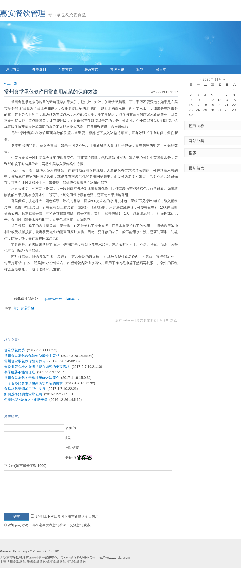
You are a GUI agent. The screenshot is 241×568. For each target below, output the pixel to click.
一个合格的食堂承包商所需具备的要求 (33, 383)
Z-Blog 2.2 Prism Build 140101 (38, 551)
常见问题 (117, 69)
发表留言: (11, 417)
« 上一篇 (10, 83)
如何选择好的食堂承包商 (23, 394)
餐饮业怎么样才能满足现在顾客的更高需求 (37, 367)
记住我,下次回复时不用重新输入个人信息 (67, 516)
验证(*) (70, 457)
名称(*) (70, 428)
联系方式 (91, 69)
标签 (139, 69)
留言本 (161, 69)
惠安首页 (13, 69)
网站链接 (72, 448)
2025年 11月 (212, 79)
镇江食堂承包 (56, 562)
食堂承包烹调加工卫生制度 (24, 389)
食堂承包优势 (14, 350)
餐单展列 (39, 69)
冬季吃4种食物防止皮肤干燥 (25, 400)
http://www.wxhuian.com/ (60, 299)
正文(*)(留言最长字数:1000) (25, 466)
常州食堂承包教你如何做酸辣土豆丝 (31, 356)
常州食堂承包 (24, 308)
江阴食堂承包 (76, 562)
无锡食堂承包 (36, 562)
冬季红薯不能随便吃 (19, 372)
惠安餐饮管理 (23, 13)
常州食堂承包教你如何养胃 (24, 361)
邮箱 (68, 438)
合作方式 (65, 69)
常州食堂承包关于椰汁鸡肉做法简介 (31, 378)
